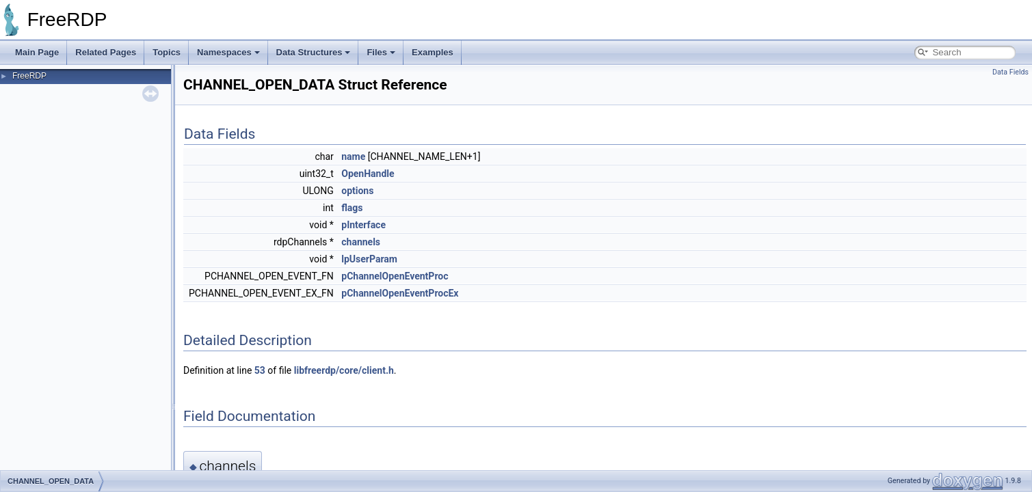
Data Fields (1010, 72)
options (357, 190)
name (353, 156)
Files (381, 52)
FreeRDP (29, 76)
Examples (432, 52)
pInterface (363, 224)
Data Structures (313, 52)
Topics (167, 52)
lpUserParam (369, 259)
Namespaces (228, 52)
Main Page (37, 52)
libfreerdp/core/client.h (344, 370)
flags (351, 207)
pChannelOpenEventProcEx (399, 293)
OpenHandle (367, 173)
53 (259, 370)
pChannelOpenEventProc (394, 276)
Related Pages (105, 52)
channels (360, 241)
